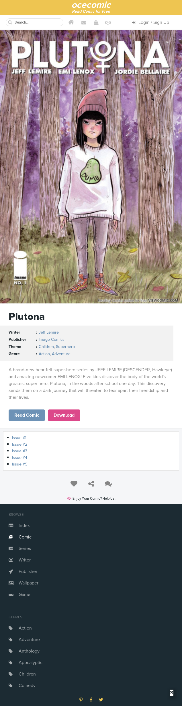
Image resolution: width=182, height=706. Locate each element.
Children (27, 674)
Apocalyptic (30, 662)
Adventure (29, 639)
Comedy (27, 685)
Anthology (29, 651)
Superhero (65, 346)
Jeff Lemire (49, 332)
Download (64, 415)
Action (25, 628)
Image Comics (51, 339)
